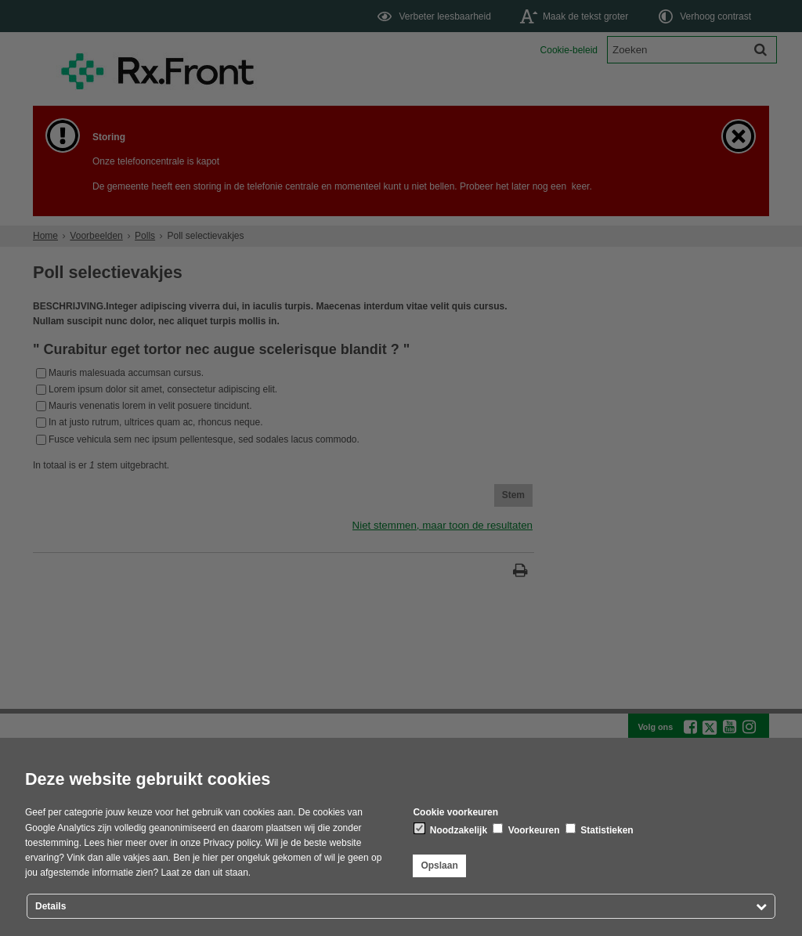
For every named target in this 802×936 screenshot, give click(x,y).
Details (50, 906)
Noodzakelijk (450, 829)
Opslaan (439, 865)
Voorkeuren (526, 829)
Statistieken (599, 829)
